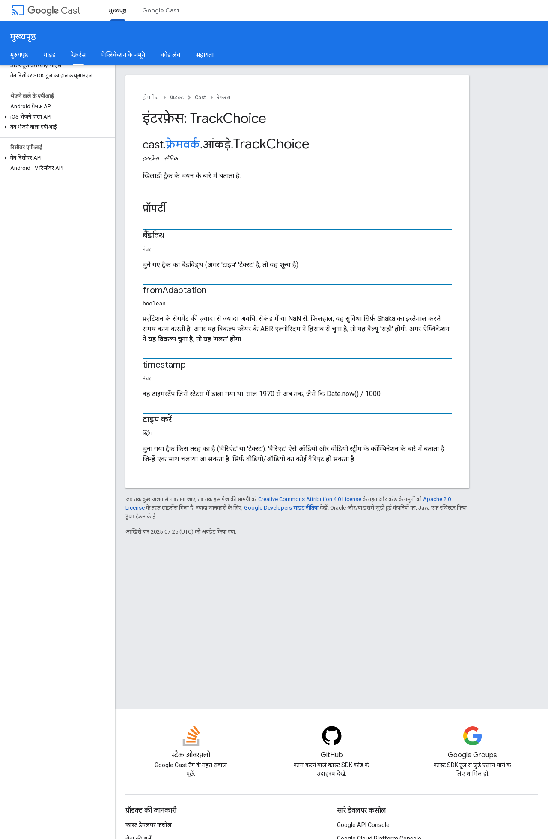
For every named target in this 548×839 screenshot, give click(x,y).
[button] (56, 117)
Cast (53, 10)
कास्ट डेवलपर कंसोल (148, 824)
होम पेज (151, 97)
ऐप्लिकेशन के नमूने (123, 55)
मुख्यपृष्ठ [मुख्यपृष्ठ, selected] (118, 10)
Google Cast (160, 10)
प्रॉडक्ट (177, 97)
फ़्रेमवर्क (183, 144)
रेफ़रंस (223, 97)
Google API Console (363, 824)
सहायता (205, 55)
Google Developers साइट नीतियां (281, 507)
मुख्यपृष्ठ (23, 36)
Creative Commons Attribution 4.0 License (309, 499)
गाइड (50, 55)
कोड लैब (170, 55)
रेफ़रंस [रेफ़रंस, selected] (78, 55)
